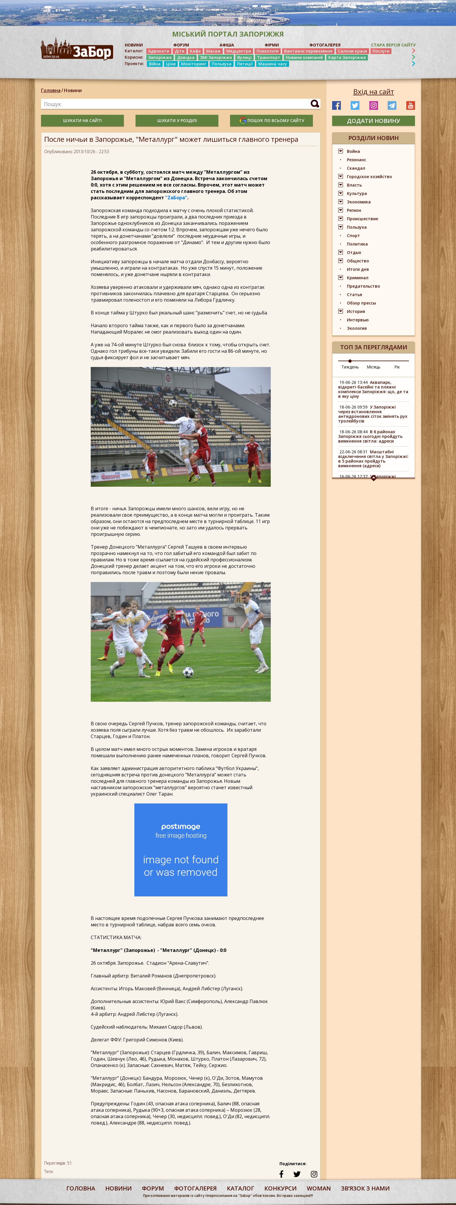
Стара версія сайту (393, 45)
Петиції (245, 64)
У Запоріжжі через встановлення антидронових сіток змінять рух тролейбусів (372, 414)
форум (153, 1188)
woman (319, 1188)
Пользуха (221, 64)
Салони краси (352, 51)
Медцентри (238, 51)
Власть (354, 185)
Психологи (267, 51)
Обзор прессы (361, 303)
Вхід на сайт (373, 91)
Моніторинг (193, 64)
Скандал (356, 168)
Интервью (358, 320)
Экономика (359, 202)
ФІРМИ (272, 45)
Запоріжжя (160, 57)
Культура (357, 193)
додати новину (373, 121)
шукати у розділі (177, 120)
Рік (397, 367)
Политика (357, 244)
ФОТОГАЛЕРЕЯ (325, 45)
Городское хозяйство (369, 176)
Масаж (213, 51)
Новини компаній (304, 57)
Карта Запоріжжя (347, 57)
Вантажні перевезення (308, 51)
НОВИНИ (134, 45)
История (356, 311)
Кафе (195, 51)
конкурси (280, 1188)
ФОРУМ (181, 45)
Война (353, 151)
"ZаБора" (176, 197)
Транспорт (268, 57)
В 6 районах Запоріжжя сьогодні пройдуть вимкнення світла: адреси (370, 436)
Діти (179, 51)
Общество (358, 261)
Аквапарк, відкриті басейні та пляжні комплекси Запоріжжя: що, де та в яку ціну (373, 389)
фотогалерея (195, 1188)
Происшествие (362, 218)
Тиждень (350, 367)
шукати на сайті (82, 120)
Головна (50, 90)
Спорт (353, 235)
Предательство (363, 286)
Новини (73, 90)
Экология (357, 328)
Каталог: (134, 51)
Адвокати (158, 51)
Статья (354, 294)
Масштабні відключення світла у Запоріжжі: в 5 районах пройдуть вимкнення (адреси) (373, 458)
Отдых (354, 252)
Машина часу (272, 64)
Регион (354, 210)
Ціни (171, 64)
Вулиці (244, 57)
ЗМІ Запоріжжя (216, 57)
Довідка (186, 57)
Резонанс (356, 159)
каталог (240, 1188)
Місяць (373, 367)
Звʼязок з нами (365, 1188)
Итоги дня (358, 269)
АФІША (227, 45)
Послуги (381, 51)
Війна (155, 64)
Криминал (357, 277)
